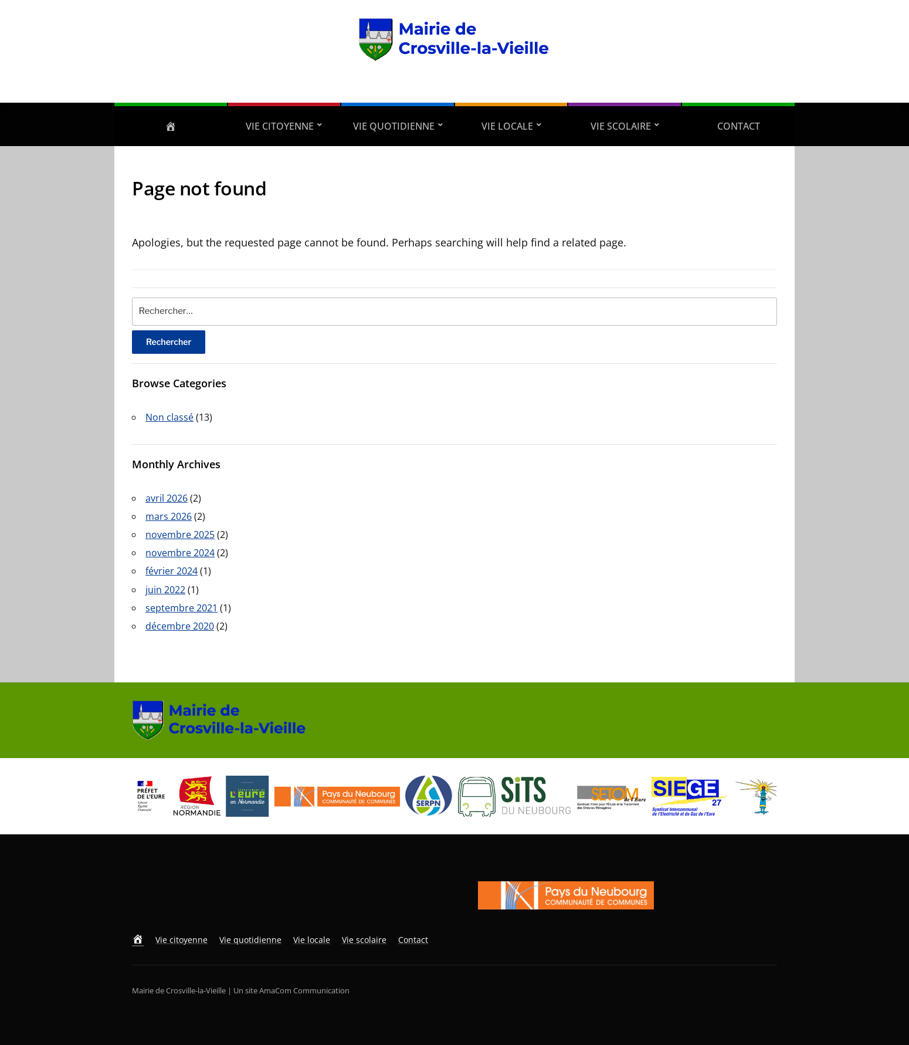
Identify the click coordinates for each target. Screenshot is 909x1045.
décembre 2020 (179, 626)
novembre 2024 (180, 552)
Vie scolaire (621, 126)
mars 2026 (168, 516)
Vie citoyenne (280, 126)
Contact (738, 126)
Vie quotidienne (394, 126)
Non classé (169, 417)
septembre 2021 (181, 607)
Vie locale (507, 126)
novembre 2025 (180, 534)
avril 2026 (166, 498)
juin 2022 (165, 589)
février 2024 (171, 570)
